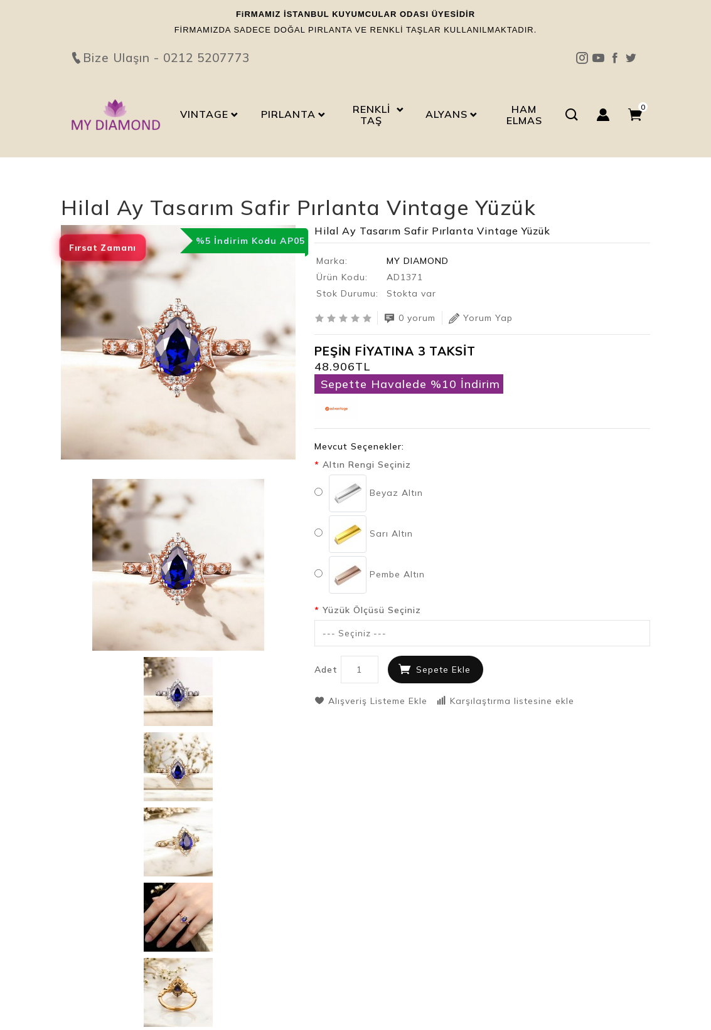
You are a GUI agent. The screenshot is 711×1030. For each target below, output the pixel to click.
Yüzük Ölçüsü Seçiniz (372, 610)
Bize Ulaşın (355, 35)
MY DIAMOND (418, 260)
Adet (326, 669)
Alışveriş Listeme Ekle (370, 701)
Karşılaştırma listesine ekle (505, 701)
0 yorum (410, 318)
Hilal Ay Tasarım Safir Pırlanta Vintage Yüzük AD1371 (205, 185)
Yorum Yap (481, 318)
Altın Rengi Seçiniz (367, 464)
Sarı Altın (363, 534)
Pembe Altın (369, 575)
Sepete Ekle (443, 669)
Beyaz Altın (368, 493)
